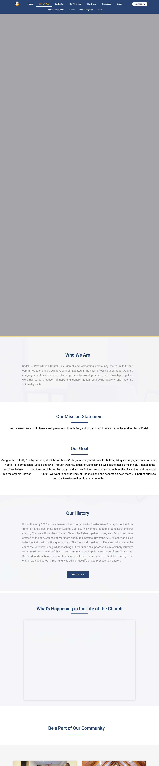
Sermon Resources (56, 10)
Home (31, 4)
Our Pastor (60, 4)
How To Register (86, 10)
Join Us (71, 10)
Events (119, 4)
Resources (107, 4)
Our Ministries (76, 4)
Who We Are (44, 4)
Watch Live (92, 4)
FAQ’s (100, 10)
